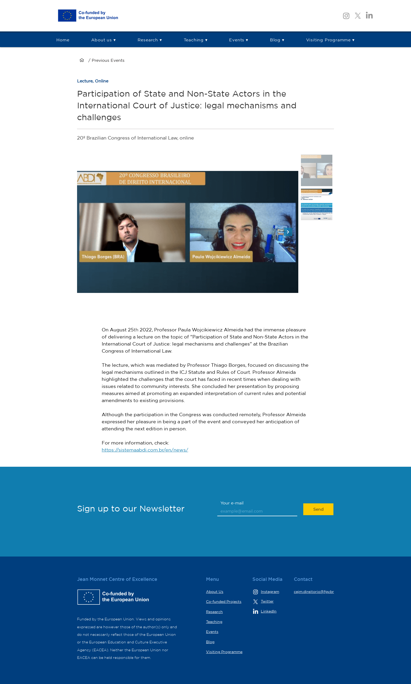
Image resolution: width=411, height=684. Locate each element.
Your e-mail (232, 503)
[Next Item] (288, 232)
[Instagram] (346, 16)
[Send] (318, 509)
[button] (150, 40)
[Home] (81, 60)
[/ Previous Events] (123, 60)
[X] (358, 16)
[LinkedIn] (369, 16)
